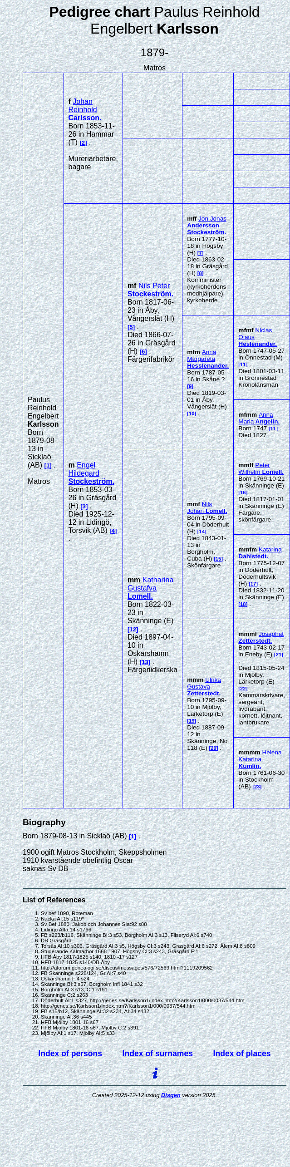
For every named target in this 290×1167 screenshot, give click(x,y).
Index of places (242, 1053)
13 (145, 662)
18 (243, 604)
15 (218, 558)
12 (132, 629)
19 (192, 721)
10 (192, 413)
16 (243, 492)
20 (213, 748)
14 (202, 531)
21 (279, 654)
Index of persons (70, 1053)
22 (243, 688)
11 (243, 364)
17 (253, 583)
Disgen (171, 1095)
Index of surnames (158, 1053)
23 (257, 786)
